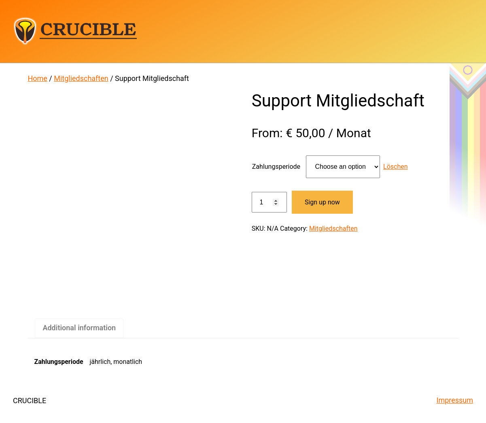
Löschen (395, 166)
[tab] (79, 328)
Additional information (79, 327)
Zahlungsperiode (276, 166)
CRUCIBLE (75, 31)
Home (37, 78)
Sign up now (322, 202)
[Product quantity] (269, 202)
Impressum (455, 400)
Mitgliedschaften (81, 78)
